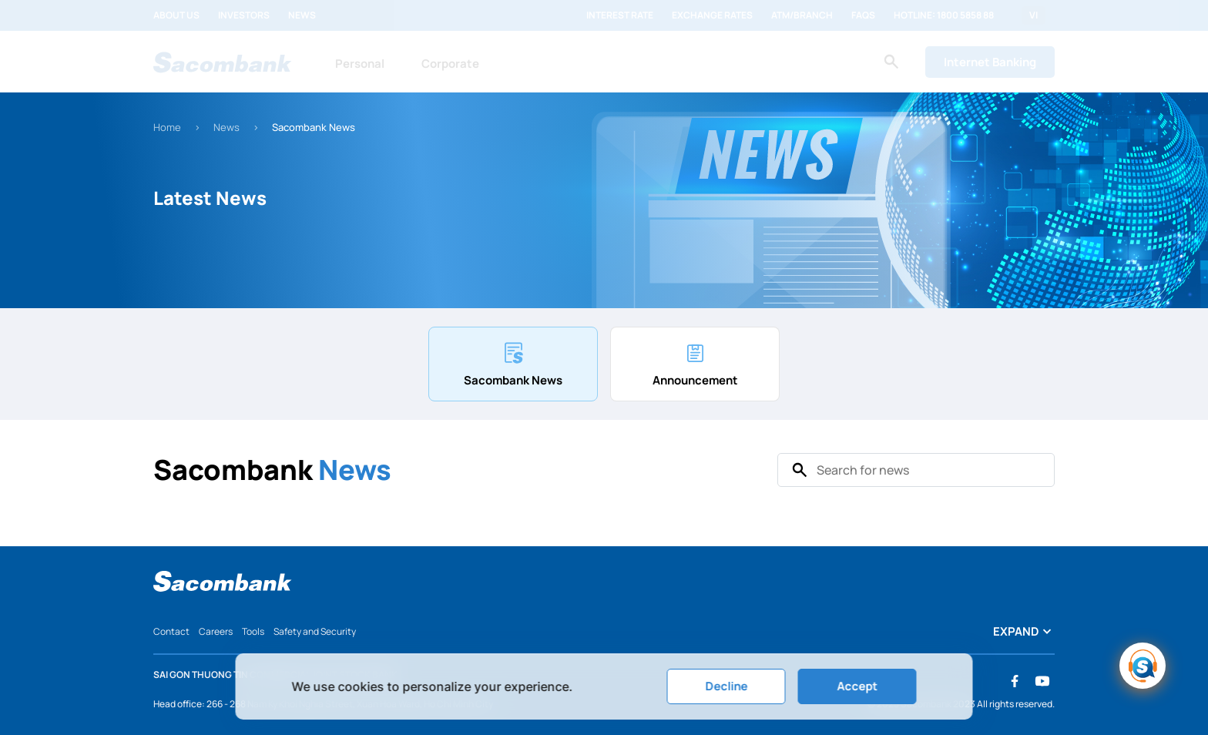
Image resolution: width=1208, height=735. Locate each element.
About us (176, 15)
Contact (171, 631)
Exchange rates (712, 15)
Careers (216, 631)
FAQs (863, 15)
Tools (253, 631)
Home (167, 127)
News (302, 15)
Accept (857, 686)
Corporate (450, 63)
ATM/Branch (802, 15)
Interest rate (619, 15)
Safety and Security (314, 631)
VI (1033, 15)
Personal (359, 63)
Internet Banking (990, 62)
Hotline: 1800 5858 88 (944, 15)
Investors (244, 15)
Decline (726, 686)
